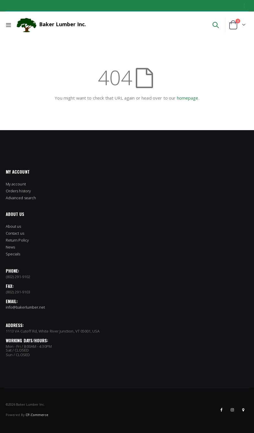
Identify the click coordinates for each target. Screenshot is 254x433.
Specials (13, 254)
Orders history (18, 190)
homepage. (188, 98)
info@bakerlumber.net (25, 307)
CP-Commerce (37, 415)
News (10, 247)
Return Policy (17, 240)
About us (13, 226)
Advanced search (21, 197)
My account (16, 184)
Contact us (15, 233)
